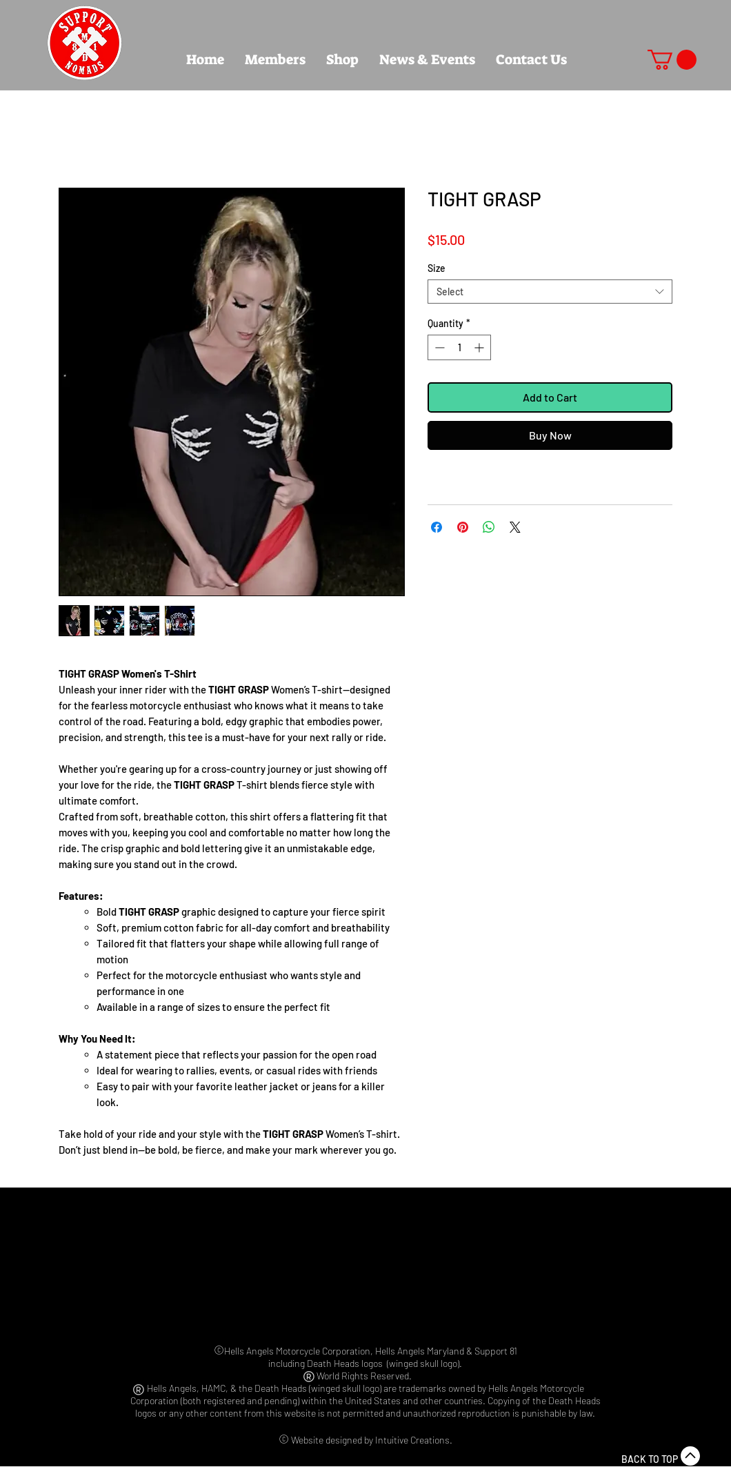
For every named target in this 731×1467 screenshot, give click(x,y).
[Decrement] (438, 347)
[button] (672, 60)
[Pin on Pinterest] (462, 527)
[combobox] (550, 291)
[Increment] (480, 347)
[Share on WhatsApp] (489, 527)
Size (436, 268)
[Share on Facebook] (436, 527)
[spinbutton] (459, 347)
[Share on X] (515, 527)
